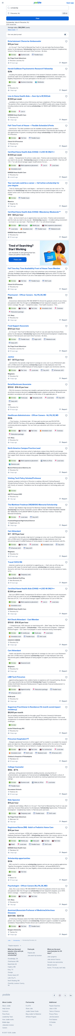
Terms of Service (54, 1011)
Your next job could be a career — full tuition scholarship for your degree (33, 184)
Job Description (54, 1017)
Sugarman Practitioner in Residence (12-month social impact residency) (34, 708)
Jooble (14, 1032)
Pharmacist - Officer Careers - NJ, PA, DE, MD (27, 295)
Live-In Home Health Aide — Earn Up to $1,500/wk (29, 96)
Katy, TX (10, 969)
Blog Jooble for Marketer (33, 1014)
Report (63, 63)
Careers (4, 1028)
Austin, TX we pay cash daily (56, 967)
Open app (70, 3)
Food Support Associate (18, 326)
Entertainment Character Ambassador (24, 41)
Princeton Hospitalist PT (18, 739)
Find (37, 18)
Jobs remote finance (53, 959)
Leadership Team (7, 1017)
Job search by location (35, 955)
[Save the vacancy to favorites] (66, 41)
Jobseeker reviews (8, 1025)
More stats (13, 30)
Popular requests (14, 946)
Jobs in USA (53, 1008)
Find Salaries (53, 1019)
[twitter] (65, 995)
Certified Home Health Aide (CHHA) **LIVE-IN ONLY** (31, 152)
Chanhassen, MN (13, 961)
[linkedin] (71, 995)
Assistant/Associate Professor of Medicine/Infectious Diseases (31, 911)
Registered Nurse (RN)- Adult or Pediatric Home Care (30, 827)
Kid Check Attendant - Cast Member (23, 620)
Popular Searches (54, 1006)
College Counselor (16, 767)
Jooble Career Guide (32, 1011)
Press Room (6, 1014)
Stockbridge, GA (13, 958)
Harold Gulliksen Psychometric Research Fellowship (30, 69)
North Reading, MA (14, 980)
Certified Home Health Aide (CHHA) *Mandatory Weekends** (34, 212)
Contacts (5, 1011)
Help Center (6, 1008)
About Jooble (6, 1006)
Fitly (50, 1025)
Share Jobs (29, 1008)
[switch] (65, 34)
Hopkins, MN (12, 967)
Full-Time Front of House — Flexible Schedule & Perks (31, 125)
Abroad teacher (52, 965)
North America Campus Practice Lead (24, 448)
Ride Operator (14, 800)
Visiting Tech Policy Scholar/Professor (24, 478)
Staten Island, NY (13, 975)
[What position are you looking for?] (37, 7)
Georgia (10, 972)
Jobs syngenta (52, 956)
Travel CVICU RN (15, 562)
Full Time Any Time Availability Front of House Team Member (34, 268)
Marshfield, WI (12, 964)
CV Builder (52, 1022)
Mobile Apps (6, 1022)
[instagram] (60, 995)
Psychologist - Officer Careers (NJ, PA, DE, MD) (27, 886)
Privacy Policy (53, 1014)
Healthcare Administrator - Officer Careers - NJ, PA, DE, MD (33, 415)
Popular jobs (31, 953)
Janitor (11, 357)
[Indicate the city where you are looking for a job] (37, 13)
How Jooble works (8, 1019)
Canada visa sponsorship (55, 962)
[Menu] (3, 3)
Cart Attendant (14, 531)
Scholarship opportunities (19, 858)
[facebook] (54, 995)
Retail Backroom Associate (19, 384)
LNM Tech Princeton (16, 677)
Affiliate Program (31, 1017)
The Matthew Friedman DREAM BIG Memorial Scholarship (32, 505)
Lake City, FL (12, 978)
